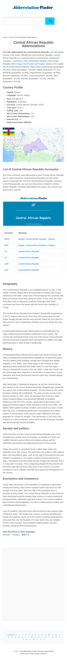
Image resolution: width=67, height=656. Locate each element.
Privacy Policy (35, 653)
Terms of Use (24, 653)
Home (5, 37)
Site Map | (41, 651)
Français (16, 535)
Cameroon (17, 61)
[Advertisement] (33, 584)
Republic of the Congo (12, 64)
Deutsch (6, 535)
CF (5, 257)
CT (5, 251)
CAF (6, 270)
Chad (25, 61)
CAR (6, 264)
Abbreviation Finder (29, 651)
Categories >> (12, 635)
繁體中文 (25, 535)
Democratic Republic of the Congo (43, 61)
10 (49, 635)
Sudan (42, 64)
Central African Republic (28, 251)
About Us (44, 653)
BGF (6, 245)
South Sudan (28, 64)
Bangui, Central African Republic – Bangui (36, 239)
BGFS (7, 239)
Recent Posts (49, 651)
